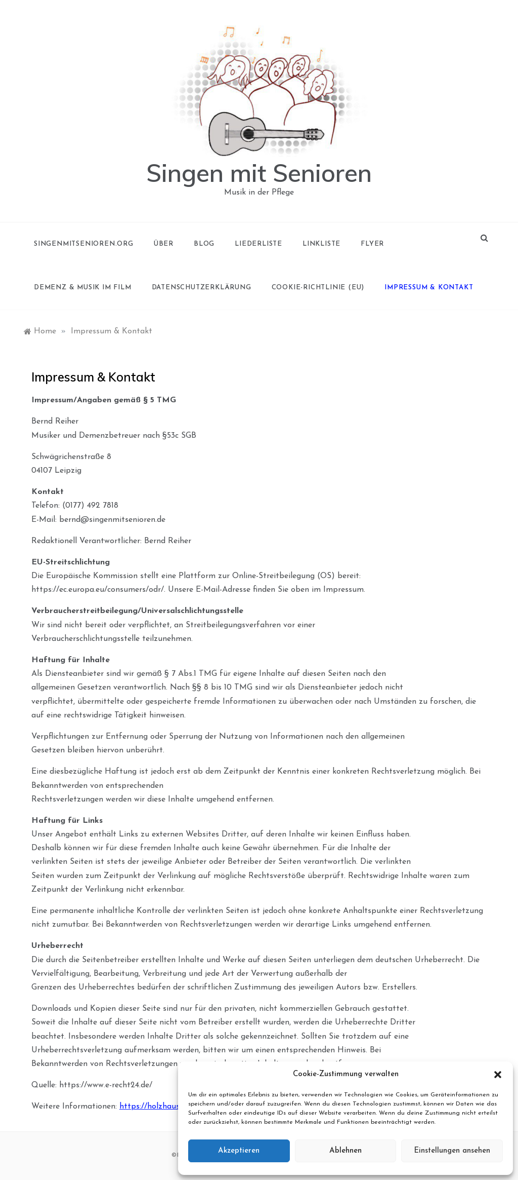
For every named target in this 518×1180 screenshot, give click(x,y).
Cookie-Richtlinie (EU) (318, 287)
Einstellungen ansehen (452, 1151)
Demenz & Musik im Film (83, 287)
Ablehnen (345, 1151)
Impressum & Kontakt (428, 287)
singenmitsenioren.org (84, 244)
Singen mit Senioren (259, 173)
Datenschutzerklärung (201, 287)
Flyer (372, 244)
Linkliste (321, 244)
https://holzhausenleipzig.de (170, 1106)
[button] (498, 1075)
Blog (204, 244)
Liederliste (258, 244)
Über (164, 244)
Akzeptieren (239, 1151)
